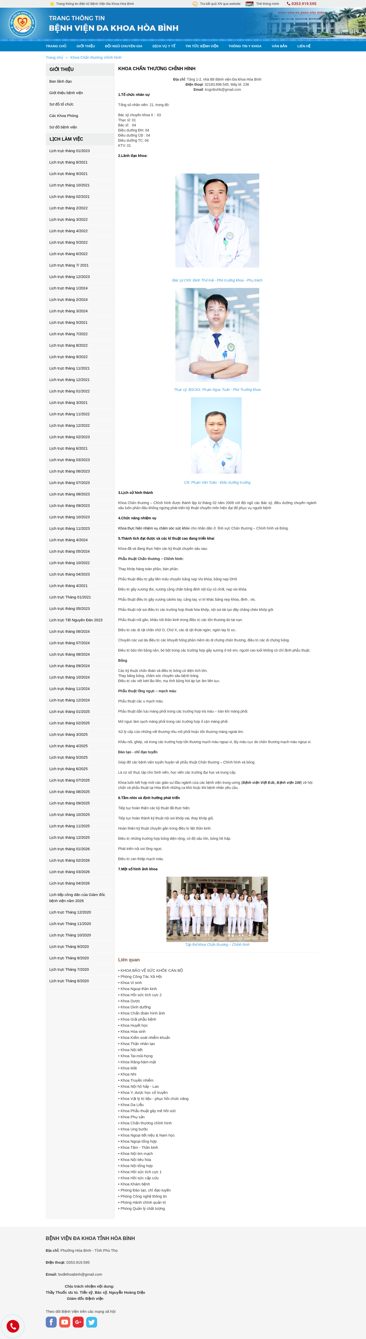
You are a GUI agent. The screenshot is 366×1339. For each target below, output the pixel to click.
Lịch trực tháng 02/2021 (69, 196)
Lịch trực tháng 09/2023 (69, 505)
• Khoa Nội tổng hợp (135, 1166)
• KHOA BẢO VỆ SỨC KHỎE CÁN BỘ (150, 970)
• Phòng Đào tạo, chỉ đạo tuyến (144, 1190)
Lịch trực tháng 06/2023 (69, 471)
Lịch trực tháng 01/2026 (69, 849)
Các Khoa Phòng (63, 115)
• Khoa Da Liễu (131, 1104)
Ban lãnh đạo (60, 81)
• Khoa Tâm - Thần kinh (138, 1147)
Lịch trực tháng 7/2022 (68, 334)
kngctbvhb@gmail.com (223, 89)
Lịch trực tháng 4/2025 (68, 746)
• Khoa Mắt (127, 1068)
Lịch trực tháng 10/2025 (69, 814)
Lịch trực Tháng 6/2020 (69, 981)
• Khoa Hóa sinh (132, 1031)
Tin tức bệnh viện (202, 46)
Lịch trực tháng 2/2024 (68, 299)
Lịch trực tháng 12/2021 (69, 379)
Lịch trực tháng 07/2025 (69, 780)
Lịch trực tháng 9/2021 (68, 173)
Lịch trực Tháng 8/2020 (69, 958)
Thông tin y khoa (245, 46)
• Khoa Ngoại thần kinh (137, 989)
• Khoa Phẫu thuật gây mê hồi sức (147, 1111)
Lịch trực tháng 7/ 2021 (69, 265)
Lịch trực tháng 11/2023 (69, 528)
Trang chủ (56, 46)
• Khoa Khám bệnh (134, 1184)
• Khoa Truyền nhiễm (136, 1080)
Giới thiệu (86, 46)
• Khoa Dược (129, 1001)
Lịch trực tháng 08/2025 (69, 791)
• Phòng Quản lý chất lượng (141, 1208)
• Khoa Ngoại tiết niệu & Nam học (146, 1135)
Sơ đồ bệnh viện (63, 127)
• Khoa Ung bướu (133, 1129)
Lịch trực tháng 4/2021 (68, 585)
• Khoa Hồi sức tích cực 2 (140, 995)
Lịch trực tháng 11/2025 (69, 826)
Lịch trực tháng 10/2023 (69, 517)
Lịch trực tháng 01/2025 (69, 711)
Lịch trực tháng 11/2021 (69, 368)
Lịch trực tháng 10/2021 (69, 185)
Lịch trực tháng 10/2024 (69, 677)
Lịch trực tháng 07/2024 (69, 643)
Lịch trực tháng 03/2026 (69, 872)
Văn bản (279, 46)
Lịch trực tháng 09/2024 (69, 666)
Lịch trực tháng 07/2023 (69, 482)
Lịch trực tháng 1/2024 (68, 288)
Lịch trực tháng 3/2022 (68, 219)
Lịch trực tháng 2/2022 (68, 208)
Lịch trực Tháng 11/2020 (70, 923)
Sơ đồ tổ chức (61, 104)
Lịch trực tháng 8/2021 (68, 162)
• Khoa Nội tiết (130, 1050)
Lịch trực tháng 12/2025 (69, 837)
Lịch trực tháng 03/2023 (69, 460)
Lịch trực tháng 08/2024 (69, 654)
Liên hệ (304, 46)
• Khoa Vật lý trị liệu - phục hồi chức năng (153, 1098)
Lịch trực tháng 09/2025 (69, 803)
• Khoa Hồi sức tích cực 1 (140, 1172)
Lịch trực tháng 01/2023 (69, 151)
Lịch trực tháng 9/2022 (68, 357)
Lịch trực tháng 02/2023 (69, 437)
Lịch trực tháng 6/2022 (68, 254)
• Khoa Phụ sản (131, 1117)
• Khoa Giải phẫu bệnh (137, 1019)
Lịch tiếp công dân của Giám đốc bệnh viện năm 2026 (77, 897)
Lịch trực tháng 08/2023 (69, 494)
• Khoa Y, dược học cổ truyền (143, 1092)
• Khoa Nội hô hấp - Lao (138, 1086)
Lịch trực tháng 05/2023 (69, 608)
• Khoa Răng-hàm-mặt (137, 1062)
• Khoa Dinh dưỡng (134, 1007)
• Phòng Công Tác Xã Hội (140, 976)
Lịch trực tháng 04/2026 (69, 883)
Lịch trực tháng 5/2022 (68, 242)
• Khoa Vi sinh (130, 982)
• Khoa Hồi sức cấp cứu (138, 1178)
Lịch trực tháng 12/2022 (69, 425)
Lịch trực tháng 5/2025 (68, 757)
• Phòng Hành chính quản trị (142, 1202)
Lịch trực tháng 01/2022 (69, 391)
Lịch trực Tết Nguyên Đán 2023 (75, 620)
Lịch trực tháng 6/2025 (68, 769)
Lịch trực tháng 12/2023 (69, 276)
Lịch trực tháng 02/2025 (69, 723)
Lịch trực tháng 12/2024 (69, 700)
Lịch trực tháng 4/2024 (68, 540)
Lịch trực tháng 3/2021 (68, 402)
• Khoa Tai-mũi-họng (135, 1056)
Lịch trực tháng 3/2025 (68, 734)
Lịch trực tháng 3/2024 (68, 311)
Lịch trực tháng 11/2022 (69, 414)
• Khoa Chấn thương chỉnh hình (145, 1123)
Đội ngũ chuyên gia (124, 46)
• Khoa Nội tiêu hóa (134, 1159)
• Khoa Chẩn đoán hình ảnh (141, 1013)
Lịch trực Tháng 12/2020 (70, 912)
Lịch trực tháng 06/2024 (69, 631)
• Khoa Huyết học (133, 1025)
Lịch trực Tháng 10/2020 (70, 935)
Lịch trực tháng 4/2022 (68, 231)
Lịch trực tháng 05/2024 (69, 551)
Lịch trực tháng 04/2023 (69, 574)
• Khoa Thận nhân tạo (136, 1043)
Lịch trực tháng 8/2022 (68, 345)
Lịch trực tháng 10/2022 (69, 563)
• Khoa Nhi (127, 1074)
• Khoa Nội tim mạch (135, 1153)
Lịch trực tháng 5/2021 (68, 322)
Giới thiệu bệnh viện (66, 93)
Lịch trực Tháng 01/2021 (70, 597)
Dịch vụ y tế (163, 46)
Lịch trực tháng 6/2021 (68, 448)
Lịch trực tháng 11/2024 (69, 688)
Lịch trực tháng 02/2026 (69, 860)
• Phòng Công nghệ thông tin (142, 1196)
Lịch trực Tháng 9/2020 (69, 946)
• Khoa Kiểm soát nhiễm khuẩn (144, 1037)
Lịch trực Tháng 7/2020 (69, 969)
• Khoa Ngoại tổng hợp (137, 1141)
